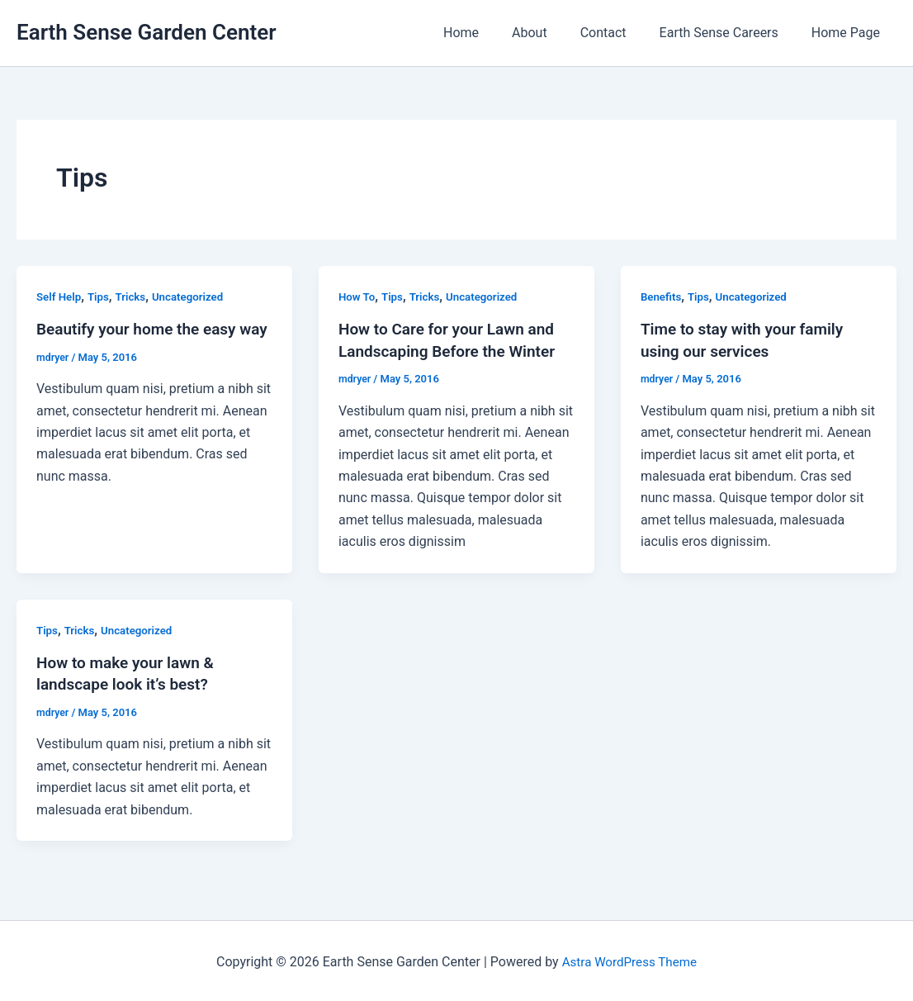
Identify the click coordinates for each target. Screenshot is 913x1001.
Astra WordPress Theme (629, 959)
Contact (620, 32)
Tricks (135, 296)
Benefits (662, 296)
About (552, 32)
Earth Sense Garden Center (147, 32)
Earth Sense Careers (728, 32)
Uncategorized (194, 296)
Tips (101, 296)
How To (357, 296)
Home (491, 32)
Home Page (849, 32)
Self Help (59, 296)
